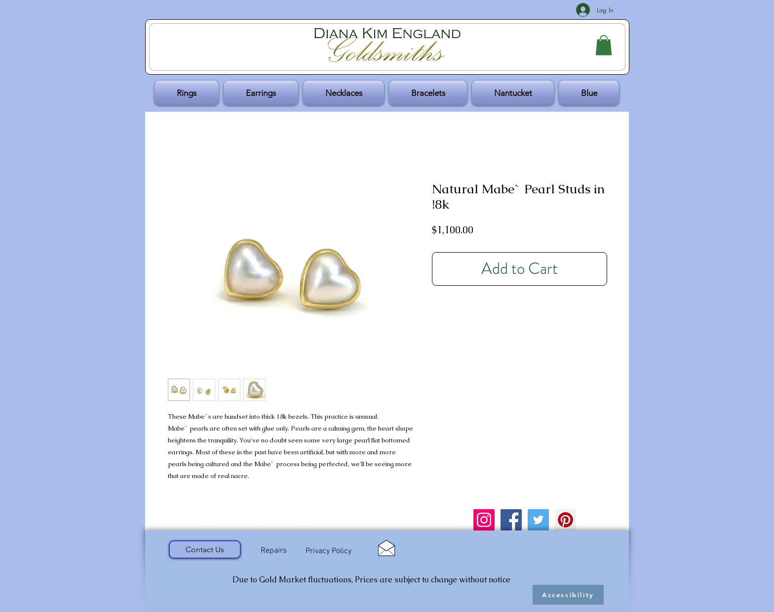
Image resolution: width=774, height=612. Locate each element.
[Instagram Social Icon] (484, 519)
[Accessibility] (568, 595)
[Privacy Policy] (328, 551)
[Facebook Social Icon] (511, 519)
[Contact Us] (205, 549)
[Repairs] (273, 551)
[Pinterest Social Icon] (565, 519)
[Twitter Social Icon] (538, 519)
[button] (603, 45)
